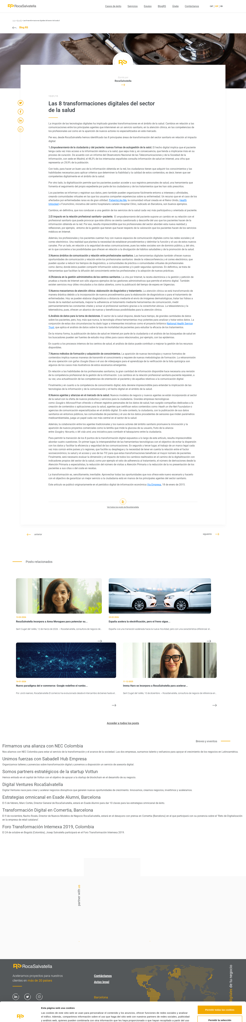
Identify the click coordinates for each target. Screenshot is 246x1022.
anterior (34, 534)
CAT (211, 6)
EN (221, 6)
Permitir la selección (219, 1001)
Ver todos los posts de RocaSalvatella (123, 507)
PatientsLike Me (118, 200)
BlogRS (162, 6)
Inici (14, 20)
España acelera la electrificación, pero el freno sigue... (139, 621)
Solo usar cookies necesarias (219, 1011)
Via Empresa (154, 484)
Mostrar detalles (168, 1015)
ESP (216, 6)
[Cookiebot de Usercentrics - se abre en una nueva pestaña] (20, 1016)
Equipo (148, 6)
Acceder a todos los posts (123, 723)
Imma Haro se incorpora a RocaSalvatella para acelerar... (155, 685)
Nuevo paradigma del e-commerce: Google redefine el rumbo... (52, 685)
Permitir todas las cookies (219, 991)
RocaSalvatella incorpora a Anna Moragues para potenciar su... (52, 621)
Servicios (133, 6)
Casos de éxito (113, 6)
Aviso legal (101, 982)
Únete (175, 6)
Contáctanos (192, 6)
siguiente (211, 534)
